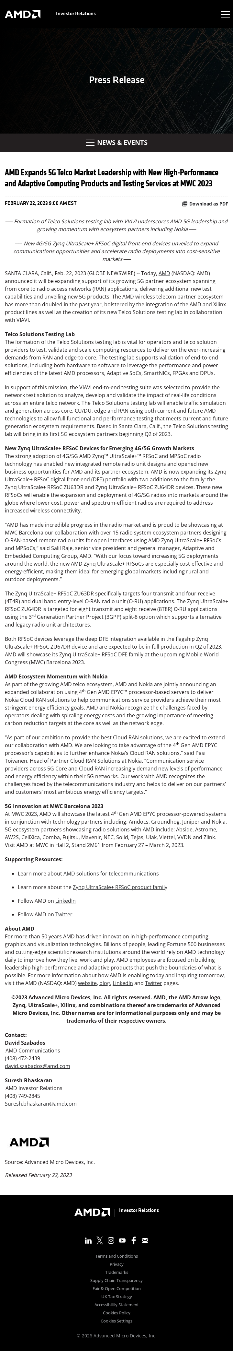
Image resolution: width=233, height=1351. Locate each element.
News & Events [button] (117, 142)
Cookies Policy (116, 1313)
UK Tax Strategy (116, 1297)
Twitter (63, 914)
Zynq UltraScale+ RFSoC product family (120, 887)
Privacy (117, 1264)
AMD (164, 273)
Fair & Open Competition (117, 1288)
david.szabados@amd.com (37, 1066)
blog (104, 983)
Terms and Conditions (116, 1256)
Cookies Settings (116, 1321)
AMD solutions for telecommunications (111, 873)
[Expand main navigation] (225, 14)
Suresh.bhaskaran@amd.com (41, 1103)
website (87, 983)
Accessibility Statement (116, 1305)
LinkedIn (65, 900)
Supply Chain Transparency (116, 1280)
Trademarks (116, 1272)
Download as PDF (205, 204)
